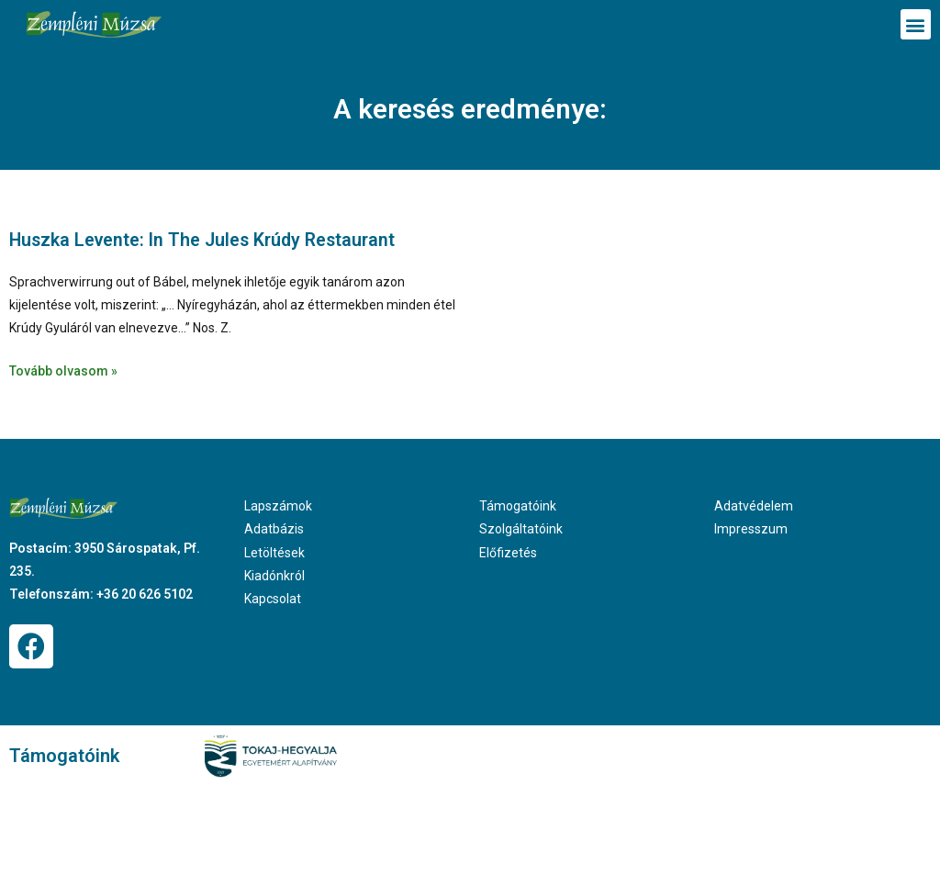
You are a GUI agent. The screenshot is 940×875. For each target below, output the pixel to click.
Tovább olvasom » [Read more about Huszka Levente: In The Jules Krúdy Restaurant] (63, 370)
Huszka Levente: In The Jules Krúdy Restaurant (207, 240)
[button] (916, 24)
